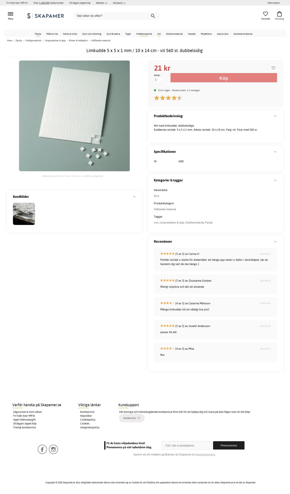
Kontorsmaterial (174, 33)
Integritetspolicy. (205, 454)
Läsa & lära (222, 33)
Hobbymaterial (144, 33)
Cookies (85, 423)
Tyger (128, 33)
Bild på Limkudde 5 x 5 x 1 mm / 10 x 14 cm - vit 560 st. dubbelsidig (73, 176)
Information (273, 2)
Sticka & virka (70, 33)
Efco (156, 196)
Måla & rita (52, 33)
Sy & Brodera (113, 33)
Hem (9, 40)
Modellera (206, 33)
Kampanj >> (119, 2)
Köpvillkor (86, 415)
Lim (159, 33)
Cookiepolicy (87, 419)
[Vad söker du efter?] (116, 16)
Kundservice (87, 412)
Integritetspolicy (90, 427)
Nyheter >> (101, 2)
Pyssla (38, 33)
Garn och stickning (91, 33)
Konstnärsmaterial (243, 33)
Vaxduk (192, 33)
